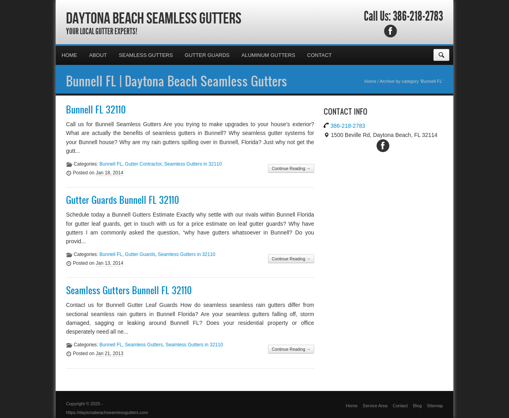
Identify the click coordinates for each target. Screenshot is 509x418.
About (98, 55)
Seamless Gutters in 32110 (193, 164)
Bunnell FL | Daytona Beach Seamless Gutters (176, 81)
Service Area (375, 405)
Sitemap (435, 405)
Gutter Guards (207, 55)
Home (69, 55)
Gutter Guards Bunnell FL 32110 (122, 199)
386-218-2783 (418, 16)
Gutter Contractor (143, 164)
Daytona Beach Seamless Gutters (153, 18)
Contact (319, 55)
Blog (417, 405)
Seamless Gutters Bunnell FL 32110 (129, 290)
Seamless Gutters (146, 55)
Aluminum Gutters (268, 55)
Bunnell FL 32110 (96, 109)
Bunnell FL (110, 164)
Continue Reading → (291, 168)
